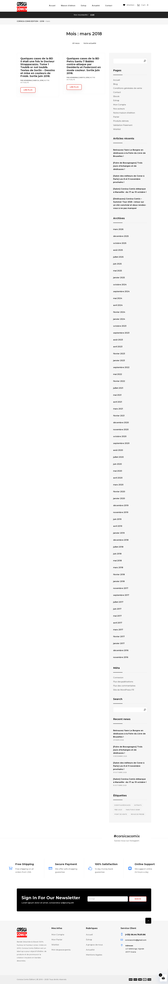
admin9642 (28, 80)
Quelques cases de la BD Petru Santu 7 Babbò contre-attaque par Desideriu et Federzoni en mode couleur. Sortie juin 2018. (84, 66)
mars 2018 (118, 567)
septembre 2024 (121, 291)
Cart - (144, 5)
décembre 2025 (121, 236)
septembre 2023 (121, 333)
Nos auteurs (119, 109)
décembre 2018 (120, 540)
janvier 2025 (119, 277)
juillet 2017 (118, 602)
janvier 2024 (119, 319)
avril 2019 (117, 526)
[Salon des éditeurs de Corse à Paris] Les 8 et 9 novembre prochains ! (128, 179)
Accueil (52, 6)
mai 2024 (117, 298)
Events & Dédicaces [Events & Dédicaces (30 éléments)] (122, 805)
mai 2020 (117, 471)
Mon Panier (56, 940)
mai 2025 (117, 271)
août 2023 (118, 340)
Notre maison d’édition (124, 113)
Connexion (118, 677)
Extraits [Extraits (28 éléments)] (138, 805)
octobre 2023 (119, 326)
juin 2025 (117, 264)
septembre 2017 (121, 595)
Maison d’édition (68, 6)
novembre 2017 (120, 588)
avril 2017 (117, 623)
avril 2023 (117, 347)
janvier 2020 (119, 498)
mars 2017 (118, 630)
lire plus (28, 90)
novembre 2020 (121, 429)
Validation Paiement (122, 125)
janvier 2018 (119, 581)
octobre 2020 (119, 436)
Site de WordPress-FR (123, 690)
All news (76, 43)
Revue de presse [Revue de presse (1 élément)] (137, 814)
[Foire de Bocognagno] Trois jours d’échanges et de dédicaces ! (127, 166)
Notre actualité (90, 43)
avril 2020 (117, 478)
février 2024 (119, 312)
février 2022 (119, 381)
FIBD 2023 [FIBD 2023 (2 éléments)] (118, 810)
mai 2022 (117, 374)
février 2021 (119, 416)
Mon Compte (119, 105)
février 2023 (119, 354)
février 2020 (119, 491)
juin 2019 (117, 519)
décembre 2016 (120, 650)
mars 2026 (118, 229)
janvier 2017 (118, 643)
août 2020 (118, 450)
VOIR (92, 15)
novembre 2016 (120, 657)
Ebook (116, 96)
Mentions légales (94, 955)
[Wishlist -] (129, 5)
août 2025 (118, 250)
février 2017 (119, 636)
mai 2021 (117, 395)
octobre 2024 (120, 284)
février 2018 (119, 574)
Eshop (83, 6)
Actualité (96, 6)
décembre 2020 (121, 422)
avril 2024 (118, 305)
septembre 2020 (121, 443)
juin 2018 (117, 554)
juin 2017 (117, 609)
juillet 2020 (118, 457)
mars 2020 (118, 485)
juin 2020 (117, 464)
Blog (115, 84)
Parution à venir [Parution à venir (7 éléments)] (133, 810)
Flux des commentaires (124, 686)
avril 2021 (117, 402)
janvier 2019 (119, 533)
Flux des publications (123, 682)
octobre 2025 (119, 243)
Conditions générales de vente (127, 88)
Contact (108, 6)
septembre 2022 (121, 367)
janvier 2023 (119, 360)
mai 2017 (117, 616)
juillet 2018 (118, 547)
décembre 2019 (120, 505)
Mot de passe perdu (61, 950)
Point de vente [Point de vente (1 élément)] (120, 814)
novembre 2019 (120, 512)
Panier (116, 117)
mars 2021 (118, 409)
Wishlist (117, 129)
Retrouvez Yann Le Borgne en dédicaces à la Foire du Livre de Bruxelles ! (129, 153)
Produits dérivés (121, 121)
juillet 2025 (118, 257)
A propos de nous (94, 945)
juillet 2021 (118, 388)
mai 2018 (117, 561)
